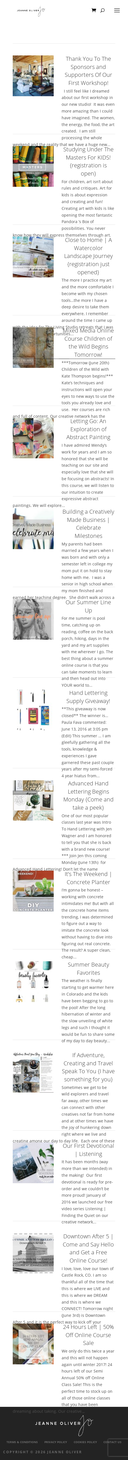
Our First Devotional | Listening (88, 1150)
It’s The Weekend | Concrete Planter (88, 878)
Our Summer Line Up (88, 606)
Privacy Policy (55, 1442)
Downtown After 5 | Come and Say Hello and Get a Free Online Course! (88, 1248)
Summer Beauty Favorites (88, 968)
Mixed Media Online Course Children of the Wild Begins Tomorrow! (88, 342)
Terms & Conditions (22, 1442)
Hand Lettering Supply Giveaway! (88, 697)
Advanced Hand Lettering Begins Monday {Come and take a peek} (88, 795)
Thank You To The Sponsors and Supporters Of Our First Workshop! (88, 71)
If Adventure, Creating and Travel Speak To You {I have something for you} (88, 1067)
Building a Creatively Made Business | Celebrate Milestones (88, 524)
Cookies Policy (85, 1442)
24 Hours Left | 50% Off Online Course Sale (88, 1335)
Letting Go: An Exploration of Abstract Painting (88, 429)
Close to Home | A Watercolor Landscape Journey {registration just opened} (88, 256)
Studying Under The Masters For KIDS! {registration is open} (88, 161)
